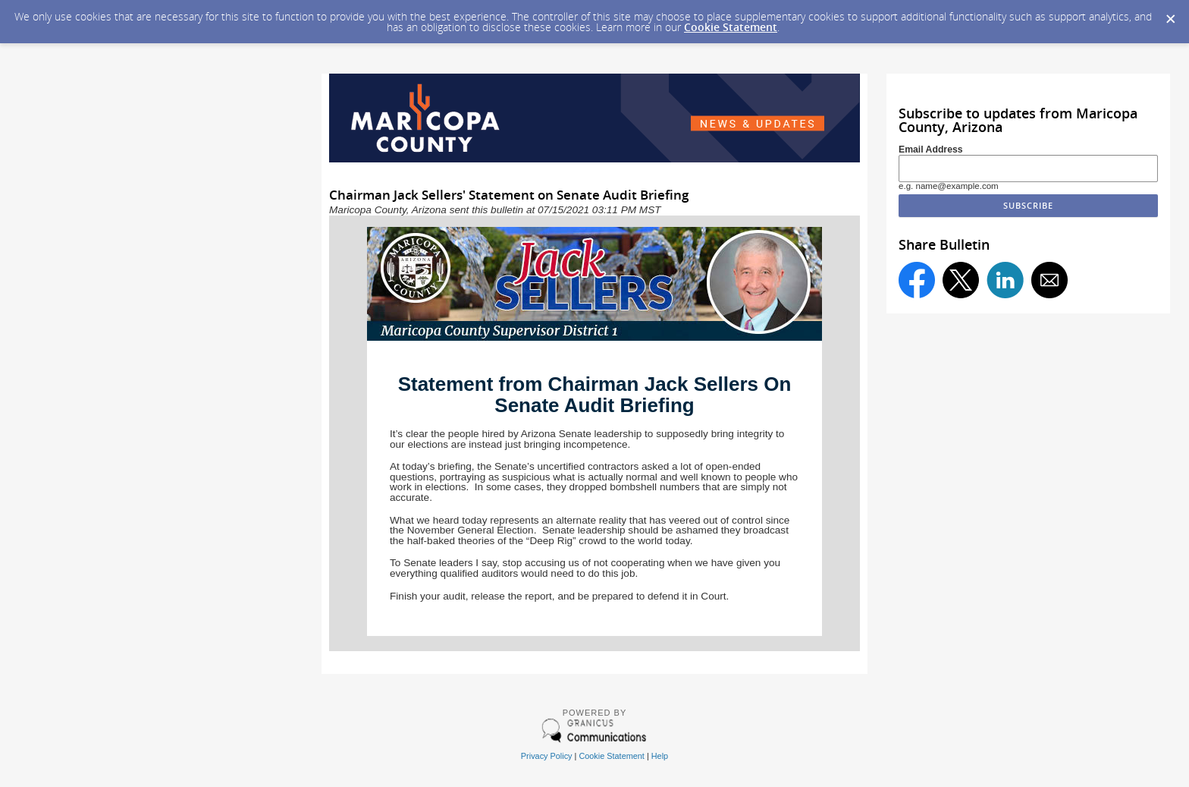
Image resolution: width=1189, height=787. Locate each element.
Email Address (931, 149)
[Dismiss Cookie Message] (1170, 14)
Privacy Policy (547, 755)
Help (659, 755)
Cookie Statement (730, 27)
